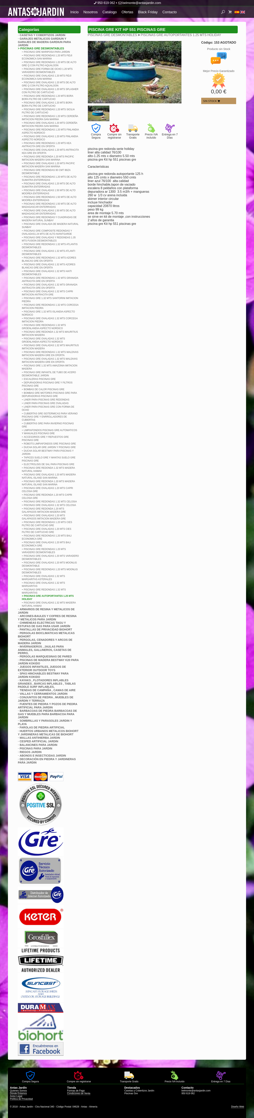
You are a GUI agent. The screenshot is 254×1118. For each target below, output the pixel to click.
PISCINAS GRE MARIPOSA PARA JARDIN (47, 52)
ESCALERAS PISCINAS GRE (40, 379)
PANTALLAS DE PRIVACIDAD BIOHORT (46, 629)
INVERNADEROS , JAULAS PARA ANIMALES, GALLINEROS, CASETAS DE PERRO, (44, 650)
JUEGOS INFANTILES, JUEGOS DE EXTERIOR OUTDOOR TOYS (42, 668)
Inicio (74, 12)
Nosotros (90, 12)
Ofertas (127, 12)
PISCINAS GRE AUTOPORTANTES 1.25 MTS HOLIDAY (181, 35)
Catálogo (109, 12)
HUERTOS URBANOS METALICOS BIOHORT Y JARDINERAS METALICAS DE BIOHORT (48, 732)
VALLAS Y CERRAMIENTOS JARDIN (43, 693)
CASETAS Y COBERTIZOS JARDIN (42, 35)
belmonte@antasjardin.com (139, 3)
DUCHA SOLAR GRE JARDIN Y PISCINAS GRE (50, 447)
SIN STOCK (211, 101)
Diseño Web (237, 1106)
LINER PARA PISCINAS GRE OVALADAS (46, 403)
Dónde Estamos (18, 1093)
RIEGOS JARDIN (30, 752)
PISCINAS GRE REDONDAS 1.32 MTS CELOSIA (50, 501)
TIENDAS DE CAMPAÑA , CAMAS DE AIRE (48, 690)
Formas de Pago (76, 1090)
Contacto (169, 12)
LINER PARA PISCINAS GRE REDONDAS (46, 399)
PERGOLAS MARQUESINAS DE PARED (46, 656)
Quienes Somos (18, 1090)
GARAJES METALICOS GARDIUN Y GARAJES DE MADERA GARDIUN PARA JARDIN (44, 42)
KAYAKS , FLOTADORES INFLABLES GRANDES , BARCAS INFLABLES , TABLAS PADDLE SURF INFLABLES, (47, 683)
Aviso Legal (16, 1096)
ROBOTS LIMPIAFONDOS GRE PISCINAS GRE (50, 443)
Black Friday (148, 12)
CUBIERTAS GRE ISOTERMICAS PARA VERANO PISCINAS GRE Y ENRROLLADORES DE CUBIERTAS (50, 416)
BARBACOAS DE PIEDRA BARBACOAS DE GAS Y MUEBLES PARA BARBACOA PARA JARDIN (47, 714)
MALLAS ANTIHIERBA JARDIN (40, 737)
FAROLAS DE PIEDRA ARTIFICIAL (42, 727)
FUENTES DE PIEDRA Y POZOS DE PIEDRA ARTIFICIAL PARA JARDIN (47, 705)
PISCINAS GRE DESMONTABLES (112, 35)
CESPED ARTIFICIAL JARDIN (39, 741)
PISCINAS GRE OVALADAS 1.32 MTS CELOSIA (50, 505)
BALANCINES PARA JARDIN (38, 744)
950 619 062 (104, 3)
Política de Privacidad (21, 1099)
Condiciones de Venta (78, 1093)
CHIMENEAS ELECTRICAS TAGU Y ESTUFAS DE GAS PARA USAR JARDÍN (44, 624)
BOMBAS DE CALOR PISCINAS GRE (44, 389)
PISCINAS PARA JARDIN (36, 748)
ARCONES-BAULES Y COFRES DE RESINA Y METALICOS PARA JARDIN (47, 617)
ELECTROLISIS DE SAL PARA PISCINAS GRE (49, 464)
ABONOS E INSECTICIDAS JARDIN (43, 755)
